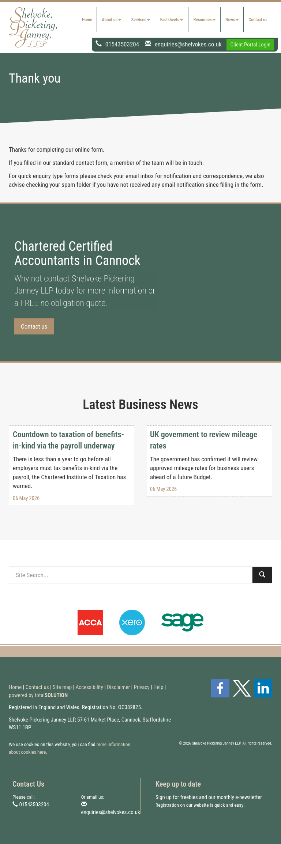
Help (158, 687)
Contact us (257, 19)
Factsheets (171, 19)
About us (111, 19)
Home (87, 19)
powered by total (38, 695)
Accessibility (89, 687)
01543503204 (122, 44)
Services (140, 19)
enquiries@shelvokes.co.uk (188, 44)
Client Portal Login (250, 44)
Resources (205, 19)
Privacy (142, 687)
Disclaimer (118, 687)
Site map (62, 687)
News (232, 19)
